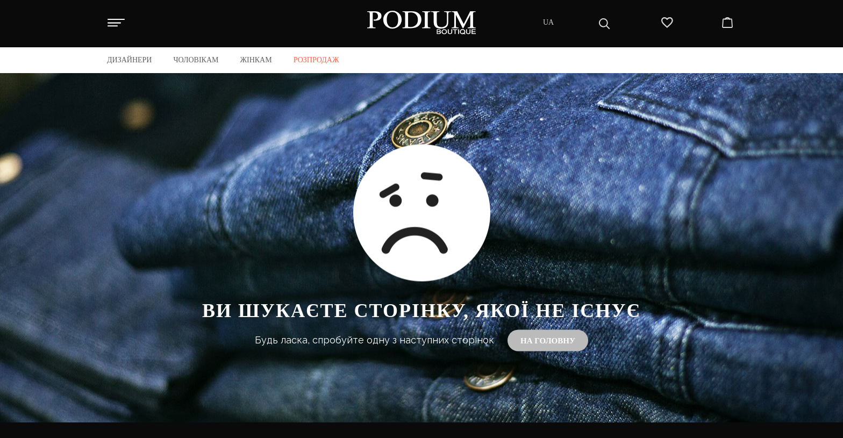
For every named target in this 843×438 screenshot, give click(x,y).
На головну (547, 340)
